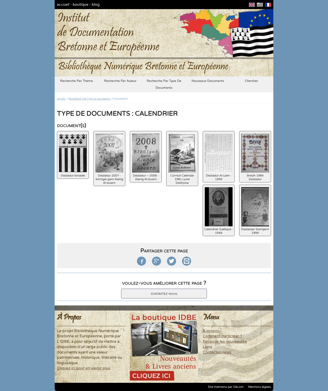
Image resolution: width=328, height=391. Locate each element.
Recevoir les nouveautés (225, 341)
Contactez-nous (217, 352)
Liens (207, 347)
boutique (80, 4)
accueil (63, 4)
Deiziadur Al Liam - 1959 (219, 157)
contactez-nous (164, 293)
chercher (251, 81)
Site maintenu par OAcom (225, 387)
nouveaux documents (208, 81)
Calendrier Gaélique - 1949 (218, 211)
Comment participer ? (222, 336)
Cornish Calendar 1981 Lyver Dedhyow (182, 159)
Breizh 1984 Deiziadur (255, 157)
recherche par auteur (120, 81)
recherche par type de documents (164, 84)
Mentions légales (259, 387)
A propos (211, 331)
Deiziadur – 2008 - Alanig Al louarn (146, 157)
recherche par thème (76, 81)
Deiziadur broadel (73, 155)
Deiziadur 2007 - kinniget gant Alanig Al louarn (109, 159)
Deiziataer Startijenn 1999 (255, 211)
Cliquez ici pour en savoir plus (83, 368)
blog (96, 4)
